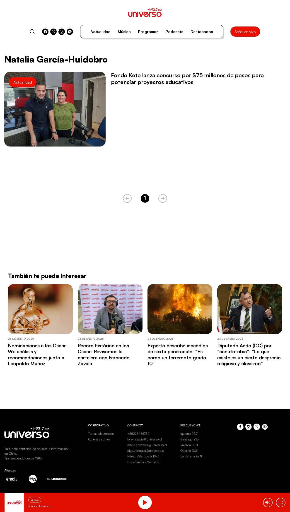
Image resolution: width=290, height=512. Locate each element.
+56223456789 (138, 433)
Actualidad (100, 31)
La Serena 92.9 (191, 456)
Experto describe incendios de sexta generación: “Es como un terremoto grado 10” (177, 354)
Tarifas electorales (101, 433)
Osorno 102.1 (189, 450)
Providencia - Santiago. (143, 462)
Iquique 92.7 (189, 433)
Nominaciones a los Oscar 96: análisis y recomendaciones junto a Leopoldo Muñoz (37, 354)
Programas (148, 31)
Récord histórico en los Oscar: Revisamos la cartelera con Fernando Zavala (104, 354)
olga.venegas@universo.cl (145, 450)
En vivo (35, 499)
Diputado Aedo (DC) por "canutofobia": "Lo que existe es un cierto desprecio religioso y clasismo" (249, 354)
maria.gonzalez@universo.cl (147, 445)
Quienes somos (99, 439)
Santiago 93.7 (189, 439)
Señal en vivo (245, 31)
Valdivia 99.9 (189, 445)
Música (124, 31)
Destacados (202, 31)
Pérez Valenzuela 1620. (143, 456)
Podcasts (174, 31)
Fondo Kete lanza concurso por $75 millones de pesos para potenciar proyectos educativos (187, 78)
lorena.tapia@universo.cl (144, 439)
